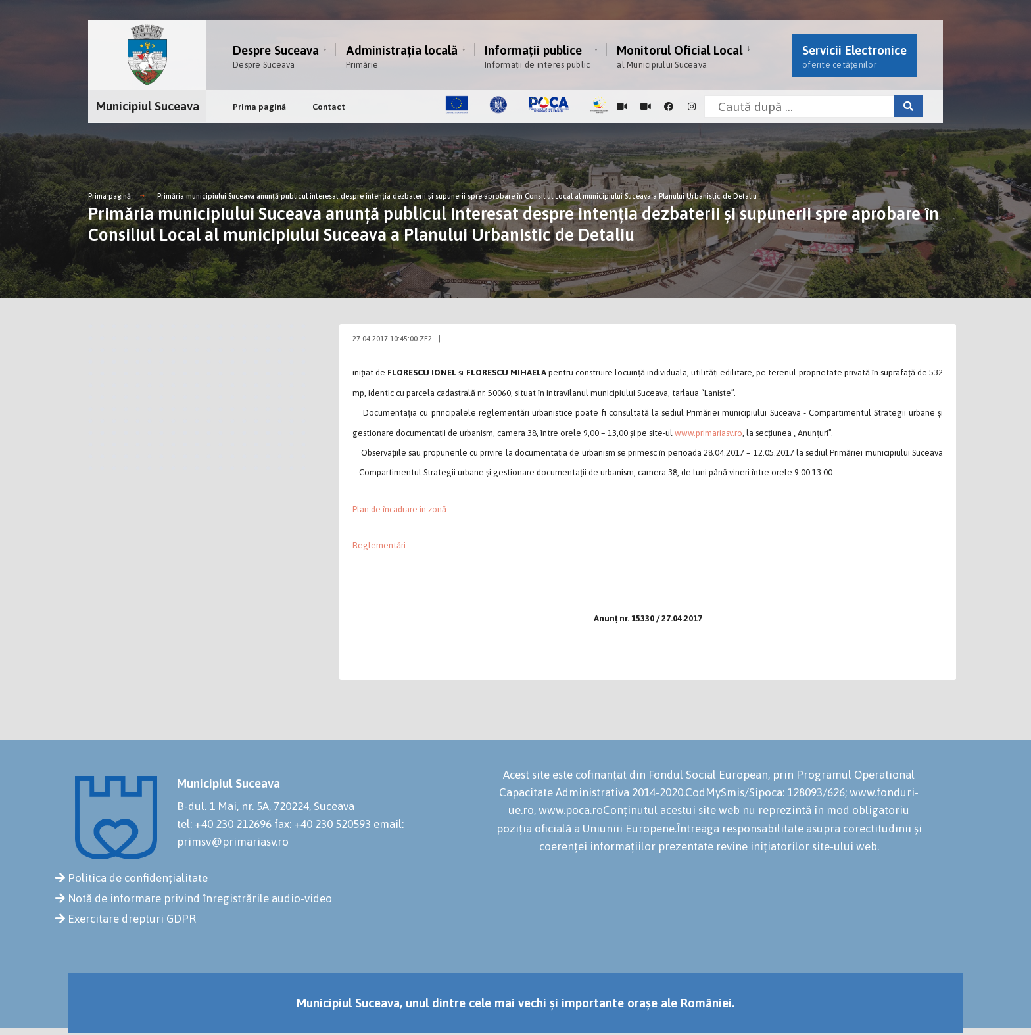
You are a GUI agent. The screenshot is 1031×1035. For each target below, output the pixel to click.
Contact (328, 107)
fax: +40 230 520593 (322, 823)
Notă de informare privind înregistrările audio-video (200, 898)
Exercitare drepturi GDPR (132, 918)
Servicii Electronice (854, 56)
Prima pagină (259, 107)
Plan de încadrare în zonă (399, 509)
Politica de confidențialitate (138, 877)
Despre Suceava (276, 56)
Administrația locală (402, 56)
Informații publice (537, 56)
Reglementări (379, 545)
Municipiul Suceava (147, 106)
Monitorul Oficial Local (679, 56)
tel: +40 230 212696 (224, 823)
